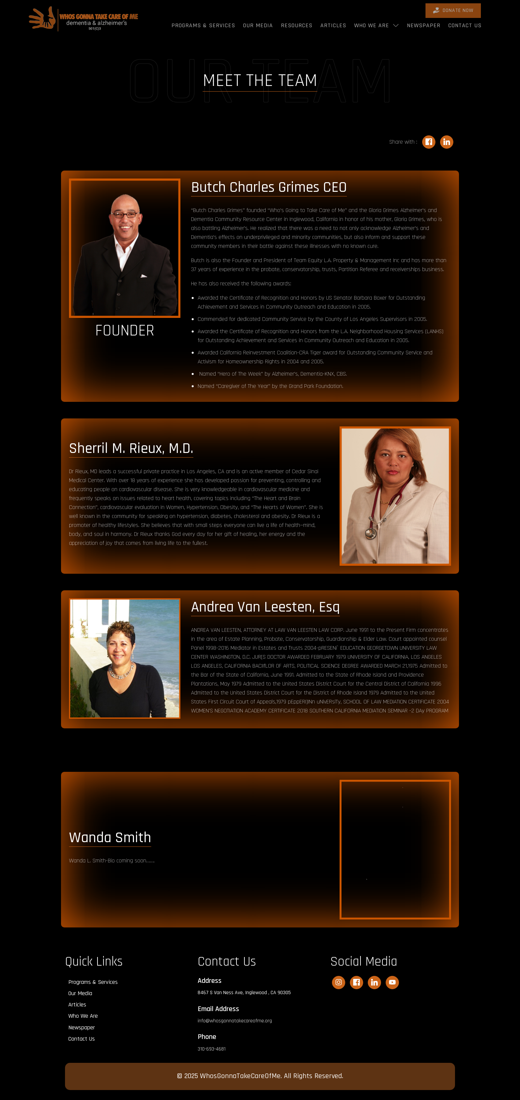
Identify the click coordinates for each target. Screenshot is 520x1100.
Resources (296, 25)
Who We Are (371, 25)
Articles (333, 25)
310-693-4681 (212, 1049)
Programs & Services (203, 25)
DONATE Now (453, 10)
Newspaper (423, 25)
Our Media (258, 25)
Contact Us (465, 25)
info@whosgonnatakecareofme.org (235, 1020)
